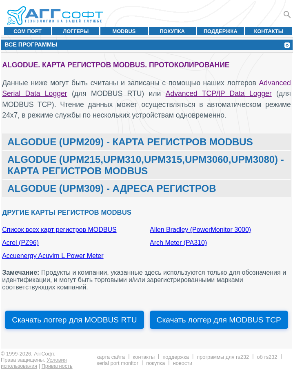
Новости (182, 363)
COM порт (27, 31)
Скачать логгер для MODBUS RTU (74, 320)
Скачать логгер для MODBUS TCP (219, 320)
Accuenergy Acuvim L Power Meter (52, 255)
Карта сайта (110, 357)
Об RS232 (267, 357)
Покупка (172, 31)
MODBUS (123, 31)
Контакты (269, 31)
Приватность (57, 366)
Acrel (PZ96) (20, 242)
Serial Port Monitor (117, 363)
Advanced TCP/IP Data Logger (219, 93)
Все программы (31, 44)
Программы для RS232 (223, 357)
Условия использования (34, 363)
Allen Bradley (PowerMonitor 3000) (200, 229)
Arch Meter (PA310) (178, 242)
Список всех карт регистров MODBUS (59, 229)
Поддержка (221, 31)
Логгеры (76, 31)
